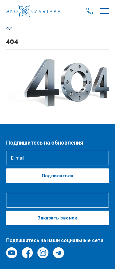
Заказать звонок (57, 218)
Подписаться (58, 176)
